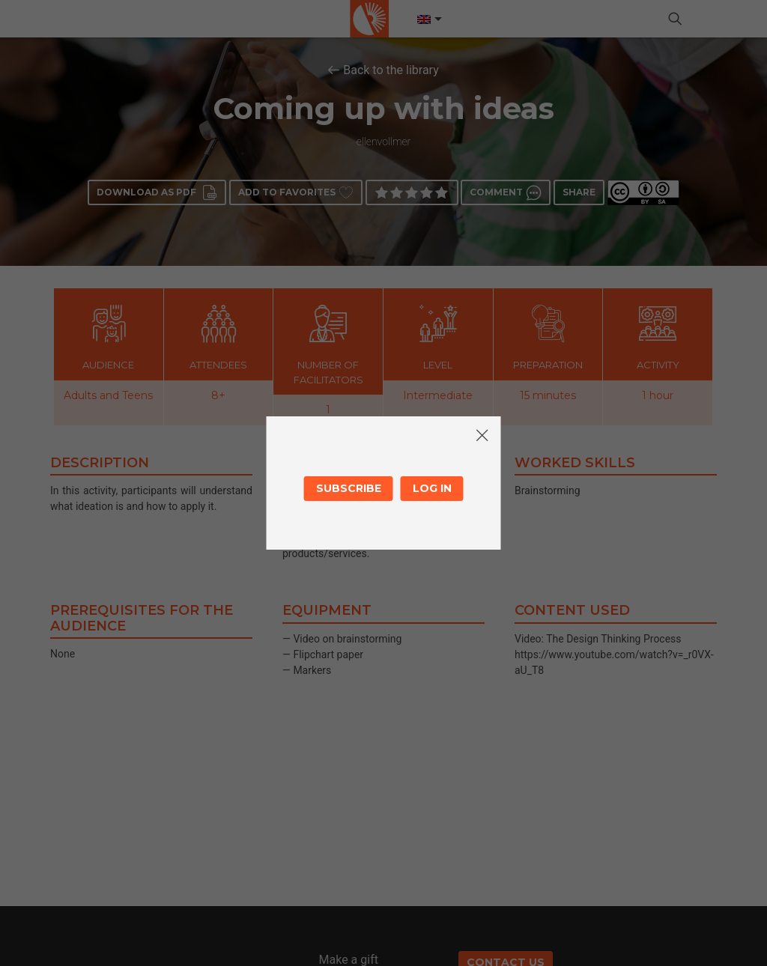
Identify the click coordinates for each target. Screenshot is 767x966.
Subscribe (348, 488)
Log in (432, 488)
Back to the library (391, 70)
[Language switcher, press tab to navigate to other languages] (428, 19)
